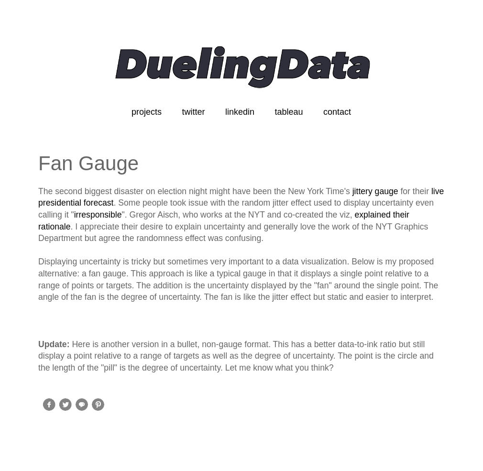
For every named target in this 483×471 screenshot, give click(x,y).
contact (337, 112)
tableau (288, 112)
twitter (193, 112)
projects (147, 112)
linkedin (239, 112)
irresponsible (98, 214)
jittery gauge (375, 191)
